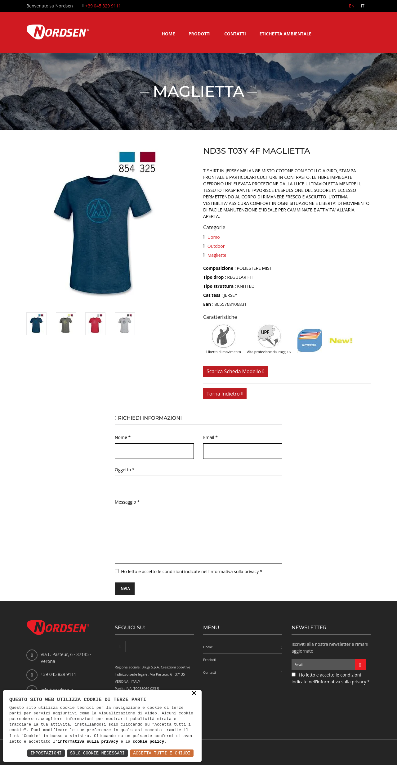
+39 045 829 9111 (103, 6)
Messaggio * (127, 502)
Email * (210, 437)
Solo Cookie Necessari (97, 753)
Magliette (216, 255)
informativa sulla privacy (88, 742)
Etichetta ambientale (285, 34)
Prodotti (200, 34)
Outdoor (216, 246)
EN (352, 6)
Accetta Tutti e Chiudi (161, 753)
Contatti (235, 34)
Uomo (213, 237)
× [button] (194, 693)
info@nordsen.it (57, 690)
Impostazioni (46, 753)
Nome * (123, 437)
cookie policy (148, 742)
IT (362, 6)
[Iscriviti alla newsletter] (360, 664)
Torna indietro (223, 393)
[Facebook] (120, 646)
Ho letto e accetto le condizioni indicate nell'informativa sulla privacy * (191, 571)
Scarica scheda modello (234, 371)
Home (168, 34)
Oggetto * (125, 470)
